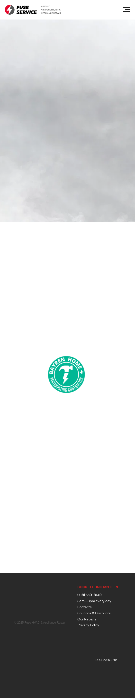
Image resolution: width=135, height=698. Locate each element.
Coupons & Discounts (94, 613)
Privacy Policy (88, 625)
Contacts (84, 607)
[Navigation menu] (126, 9)
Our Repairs (86, 619)
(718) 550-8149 (89, 595)
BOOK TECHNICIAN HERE (98, 587)
